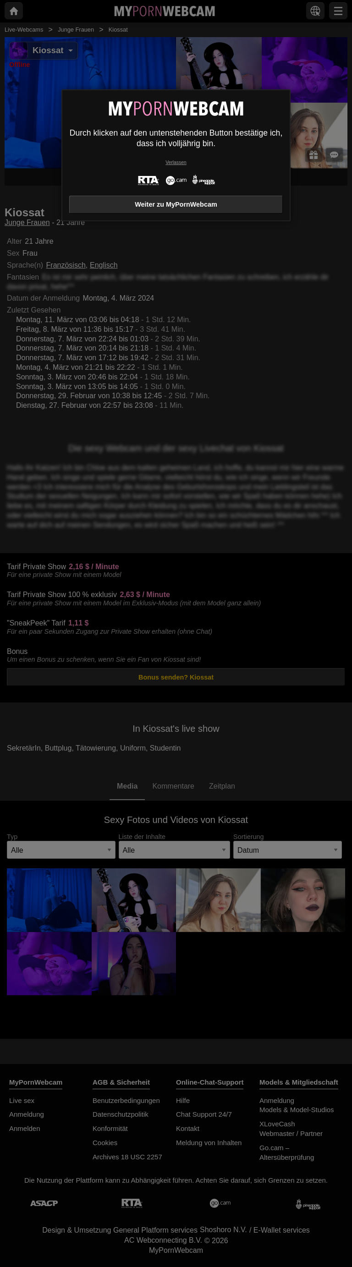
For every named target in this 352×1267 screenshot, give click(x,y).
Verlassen (176, 162)
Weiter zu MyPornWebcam (176, 204)
